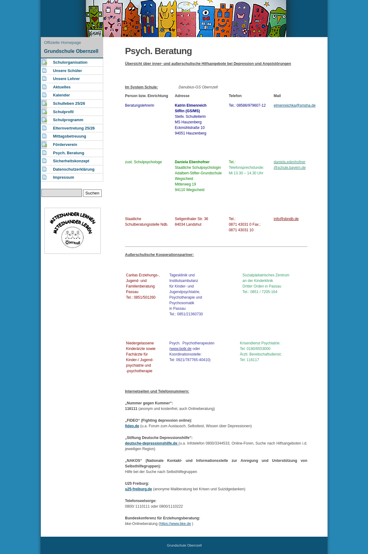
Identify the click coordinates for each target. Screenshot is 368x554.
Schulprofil (63, 111)
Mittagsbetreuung (69, 136)
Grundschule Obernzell (71, 51)
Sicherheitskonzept (71, 161)
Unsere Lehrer (66, 78)
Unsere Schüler (67, 70)
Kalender (61, 95)
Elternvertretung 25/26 (74, 128)
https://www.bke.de (175, 524)
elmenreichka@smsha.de (295, 105)
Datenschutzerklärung (74, 169)
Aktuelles (62, 87)
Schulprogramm (68, 119)
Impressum (63, 177)
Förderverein (65, 144)
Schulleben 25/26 (69, 103)
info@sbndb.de (286, 219)
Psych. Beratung (68, 153)
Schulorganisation (70, 62)
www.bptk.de (181, 349)
